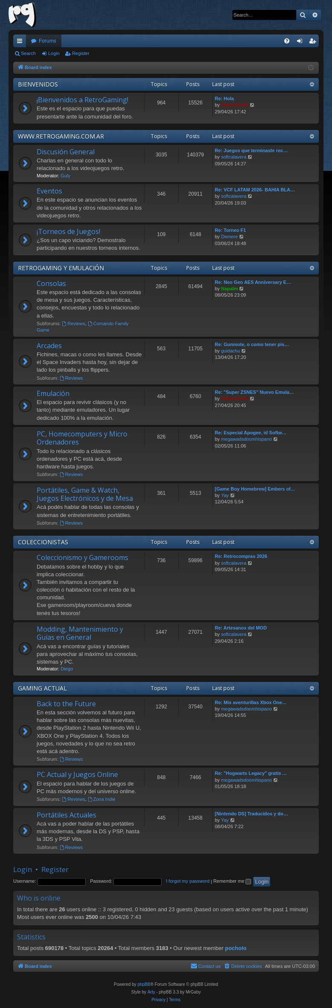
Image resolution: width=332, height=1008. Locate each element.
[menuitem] (286, 41)
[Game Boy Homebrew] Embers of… (255, 488)
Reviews (73, 323)
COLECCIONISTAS (43, 542)
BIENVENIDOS (38, 84)
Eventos (49, 191)
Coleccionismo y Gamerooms (82, 557)
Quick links (21, 42)
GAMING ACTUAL (42, 688)
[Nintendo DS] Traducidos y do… (251, 813)
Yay (225, 495)
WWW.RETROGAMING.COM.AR (61, 136)
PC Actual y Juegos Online (77, 774)
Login (54, 53)
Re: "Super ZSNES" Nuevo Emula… (254, 392)
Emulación (53, 393)
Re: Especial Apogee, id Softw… (250, 432)
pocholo (236, 948)
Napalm (229, 288)
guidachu (230, 350)
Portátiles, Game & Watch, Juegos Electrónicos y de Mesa (85, 494)
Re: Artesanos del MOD (241, 627)
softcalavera (233, 156)
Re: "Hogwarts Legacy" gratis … (251, 773)
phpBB (144, 984)
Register (80, 53)
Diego (67, 668)
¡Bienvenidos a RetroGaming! (82, 99)
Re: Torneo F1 (230, 230)
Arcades (49, 345)
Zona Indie (101, 799)
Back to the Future (66, 703)
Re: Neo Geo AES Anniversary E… (253, 282)
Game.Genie (234, 104)
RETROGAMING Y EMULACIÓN (61, 268)
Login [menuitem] (301, 42)
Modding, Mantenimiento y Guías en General (80, 633)
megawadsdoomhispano (246, 439)
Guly (65, 175)
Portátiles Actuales (66, 815)
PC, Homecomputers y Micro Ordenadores (82, 438)
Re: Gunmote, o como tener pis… (252, 344)
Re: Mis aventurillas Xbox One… (251, 702)
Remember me (232, 881)
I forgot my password (188, 881)
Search (28, 53)
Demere (229, 236)
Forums (47, 41)
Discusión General (66, 151)
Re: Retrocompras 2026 (241, 556)
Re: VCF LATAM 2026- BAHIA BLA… (255, 189)
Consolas (51, 283)
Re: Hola (224, 98)
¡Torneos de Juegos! (68, 231)
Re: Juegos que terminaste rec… (251, 150)
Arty (151, 992)
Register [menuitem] (314, 42)
